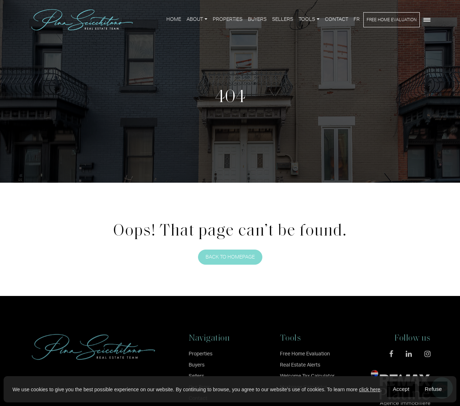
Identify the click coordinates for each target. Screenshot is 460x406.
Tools (307, 19)
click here (369, 389)
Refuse (433, 389)
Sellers (282, 19)
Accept (401, 389)
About (195, 19)
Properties (228, 19)
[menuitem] (357, 20)
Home (173, 19)
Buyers (257, 19)
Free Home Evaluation (392, 20)
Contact (336, 19)
